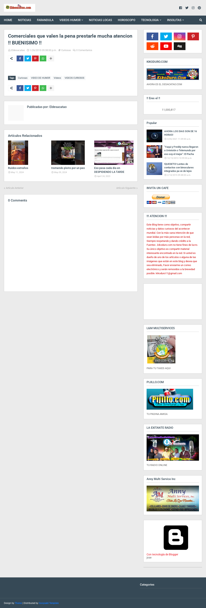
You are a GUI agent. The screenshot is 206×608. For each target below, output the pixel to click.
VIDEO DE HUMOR (40, 78)
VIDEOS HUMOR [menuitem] (70, 20)
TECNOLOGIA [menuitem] (150, 20)
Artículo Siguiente (126, 187)
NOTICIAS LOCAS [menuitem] (100, 20)
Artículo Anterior (14, 187)
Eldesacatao (18, 50)
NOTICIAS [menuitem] (24, 20)
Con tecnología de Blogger (176, 553)
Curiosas (66, 50)
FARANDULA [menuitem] (45, 20)
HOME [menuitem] (8, 20)
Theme (18, 603)
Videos (57, 78)
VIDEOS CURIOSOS (74, 78)
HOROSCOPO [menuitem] (126, 20)
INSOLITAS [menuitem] (174, 20)
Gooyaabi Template (49, 603)
